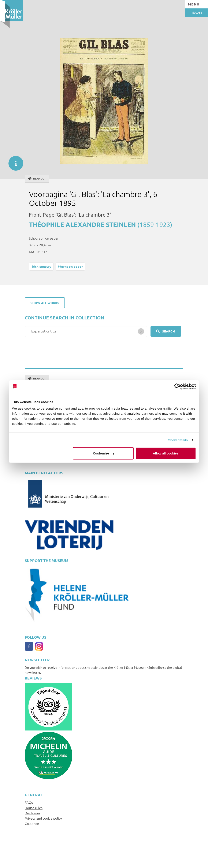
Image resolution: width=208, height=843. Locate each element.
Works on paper (70, 266)
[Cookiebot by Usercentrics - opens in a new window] (177, 386)
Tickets (196, 13)
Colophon (32, 823)
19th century (41, 266)
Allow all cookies (165, 453)
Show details (178, 440)
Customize (103, 453)
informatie (13, 161)
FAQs (29, 802)
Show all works (44, 303)
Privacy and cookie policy (43, 818)
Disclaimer (32, 813)
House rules (33, 807)
